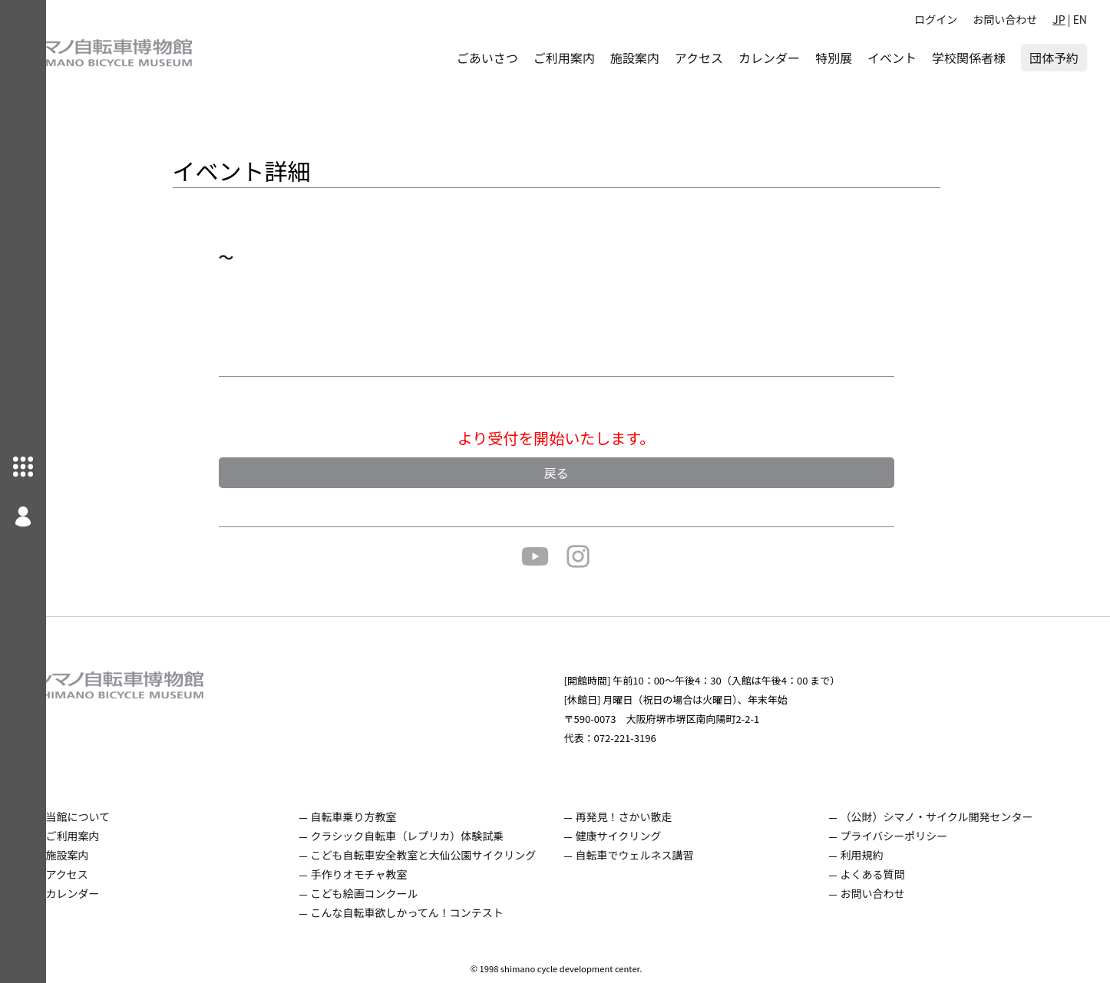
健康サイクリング (640, 835)
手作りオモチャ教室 (391, 874)
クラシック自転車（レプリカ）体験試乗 (440, 835)
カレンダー (769, 57)
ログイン (935, 19)
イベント (892, 57)
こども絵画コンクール (397, 893)
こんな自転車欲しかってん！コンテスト (439, 912)
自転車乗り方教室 (386, 816)
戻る (578, 472)
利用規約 (873, 855)
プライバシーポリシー (906, 835)
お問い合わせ (1005, 19)
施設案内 (634, 57)
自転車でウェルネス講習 (656, 855)
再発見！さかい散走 (645, 816)
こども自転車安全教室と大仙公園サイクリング (456, 855)
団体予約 (1054, 57)
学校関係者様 (969, 57)
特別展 (833, 57)
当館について (120, 816)
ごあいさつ (487, 57)
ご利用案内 (564, 57)
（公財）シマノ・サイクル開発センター (948, 816)
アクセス (699, 57)
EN (1080, 19)
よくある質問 (884, 874)
